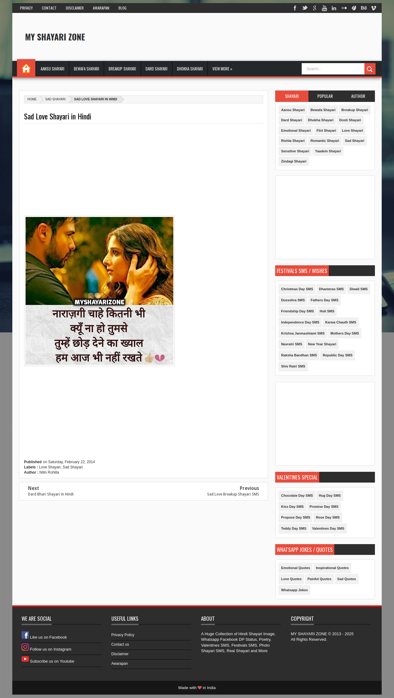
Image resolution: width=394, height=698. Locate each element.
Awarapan (101, 7)
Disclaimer (75, 7)
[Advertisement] (263, 36)
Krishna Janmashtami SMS (302, 333)
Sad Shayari (55, 99)
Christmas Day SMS (297, 289)
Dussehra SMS (293, 300)
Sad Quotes (346, 579)
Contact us (120, 644)
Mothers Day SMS (345, 333)
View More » (222, 69)
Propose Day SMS (295, 517)
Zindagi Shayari (293, 161)
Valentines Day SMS (328, 528)
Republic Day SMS (337, 355)
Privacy (26, 7)
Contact (49, 7)
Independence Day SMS (300, 322)
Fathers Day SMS (324, 300)
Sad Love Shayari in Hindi (57, 116)
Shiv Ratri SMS (293, 366)
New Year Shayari (322, 344)
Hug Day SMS (330, 495)
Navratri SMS (291, 344)
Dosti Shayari (350, 120)
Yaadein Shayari (328, 151)
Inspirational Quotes (332, 568)
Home (26, 67)
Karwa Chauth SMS (340, 322)
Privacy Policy (123, 635)
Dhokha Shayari (190, 69)
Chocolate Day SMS (297, 495)
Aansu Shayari (52, 69)
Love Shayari (50, 467)
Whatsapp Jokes (294, 590)
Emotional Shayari (296, 130)
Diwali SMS (359, 289)
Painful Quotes (320, 579)
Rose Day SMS (328, 517)
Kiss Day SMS (292, 506)
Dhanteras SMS (331, 289)
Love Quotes (291, 579)
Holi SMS (327, 311)
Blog (123, 7)
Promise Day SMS (324, 506)
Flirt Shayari (326, 130)
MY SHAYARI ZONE (309, 634)
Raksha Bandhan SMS (299, 355)
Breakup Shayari (122, 69)
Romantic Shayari (325, 140)
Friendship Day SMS (297, 311)
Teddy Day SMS (293, 528)
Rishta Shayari (292, 140)
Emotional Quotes (295, 568)
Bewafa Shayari (86, 69)
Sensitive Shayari (295, 151)
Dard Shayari (156, 69)
